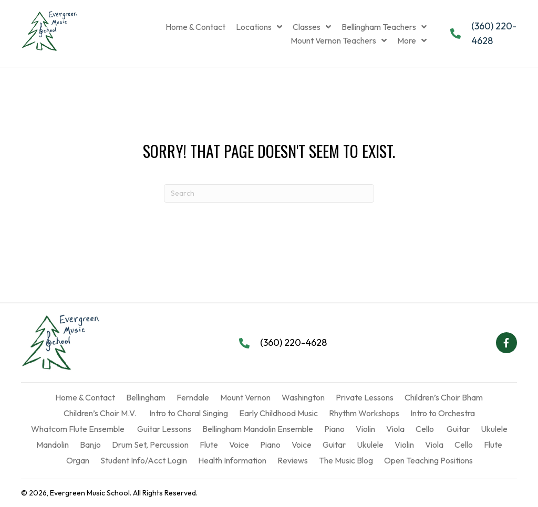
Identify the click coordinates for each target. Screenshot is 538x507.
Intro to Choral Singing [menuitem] (188, 413)
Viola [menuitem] (395, 429)
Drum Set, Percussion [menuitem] (150, 444)
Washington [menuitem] (303, 397)
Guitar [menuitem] (457, 429)
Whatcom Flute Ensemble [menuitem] (78, 429)
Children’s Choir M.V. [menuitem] (100, 413)
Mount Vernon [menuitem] (245, 397)
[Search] (269, 193)
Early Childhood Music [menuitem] (278, 413)
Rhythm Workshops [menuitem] (364, 413)
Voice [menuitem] (239, 444)
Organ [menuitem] (77, 460)
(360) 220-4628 (293, 342)
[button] (506, 342)
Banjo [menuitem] (90, 444)
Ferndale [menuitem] (193, 397)
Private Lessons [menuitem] (365, 397)
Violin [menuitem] (365, 429)
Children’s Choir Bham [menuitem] (444, 397)
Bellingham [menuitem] (145, 397)
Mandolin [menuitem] (52, 444)
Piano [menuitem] (334, 429)
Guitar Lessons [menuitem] (163, 429)
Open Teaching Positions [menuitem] (428, 460)
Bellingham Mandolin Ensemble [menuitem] (257, 429)
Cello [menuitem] (425, 429)
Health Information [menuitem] (232, 460)
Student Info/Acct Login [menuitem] (143, 460)
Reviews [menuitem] (292, 460)
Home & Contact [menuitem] (85, 397)
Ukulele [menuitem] (494, 429)
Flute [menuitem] (209, 444)
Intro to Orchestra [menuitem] (442, 413)
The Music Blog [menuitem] (346, 460)
